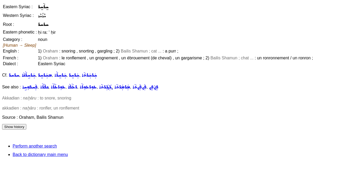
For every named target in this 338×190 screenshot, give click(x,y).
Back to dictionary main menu (40, 154)
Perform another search (35, 146)
